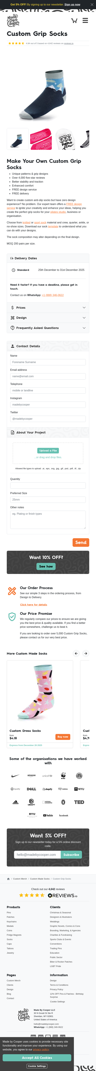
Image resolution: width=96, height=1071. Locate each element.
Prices (17, 307)
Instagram (16, 398)
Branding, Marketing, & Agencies (65, 930)
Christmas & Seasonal (60, 912)
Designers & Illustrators (61, 917)
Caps (9, 944)
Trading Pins (56, 948)
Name (13, 355)
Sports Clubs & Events (60, 939)
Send (80, 542)
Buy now (63, 736)
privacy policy (41, 1049)
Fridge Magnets (14, 935)
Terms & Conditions (59, 985)
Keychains (11, 921)
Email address (18, 369)
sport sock (40, 222)
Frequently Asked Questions (34, 327)
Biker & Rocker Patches (61, 962)
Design (18, 317)
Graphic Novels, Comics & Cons (65, 926)
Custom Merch (20, 879)
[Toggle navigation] (85, 20)
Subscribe (71, 854)
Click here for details (33, 604)
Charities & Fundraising (61, 935)
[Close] (92, 4)
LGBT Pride (55, 966)
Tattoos (10, 948)
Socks (10, 939)
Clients (10, 985)
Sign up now (72, 4)
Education (54, 953)
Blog (9, 994)
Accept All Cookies (37, 1057)
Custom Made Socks (40, 879)
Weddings (54, 921)
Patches (10, 917)
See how (46, 566)
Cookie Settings (57, 1001)
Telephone (16, 384)
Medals (10, 926)
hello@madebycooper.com (46, 1024)
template (53, 226)
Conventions (56, 944)
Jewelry (10, 953)
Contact (10, 998)
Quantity (15, 479)
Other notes (17, 507)
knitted (26, 222)
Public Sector (56, 957)
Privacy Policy (56, 989)
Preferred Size (18, 493)
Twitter (14, 412)
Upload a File (48, 450)
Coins (9, 930)
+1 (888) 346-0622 (53, 295)
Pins (9, 912)
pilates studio (58, 212)
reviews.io (68, 43)
